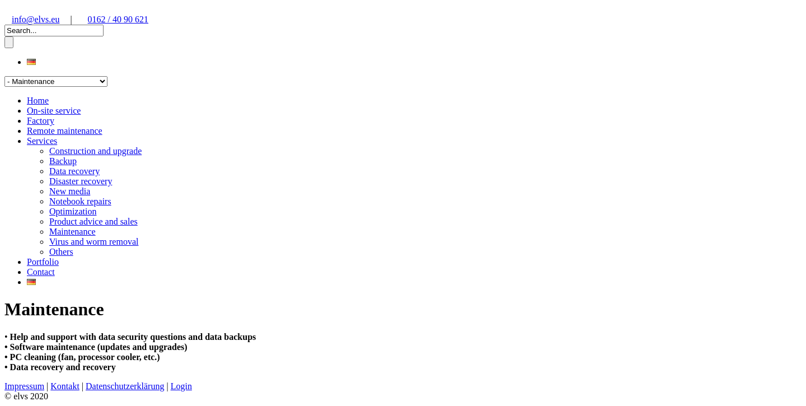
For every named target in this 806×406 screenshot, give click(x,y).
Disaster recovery (80, 181)
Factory (40, 120)
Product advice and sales (93, 221)
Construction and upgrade (95, 151)
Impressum (24, 386)
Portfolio (43, 262)
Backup (63, 161)
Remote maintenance (64, 131)
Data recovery (74, 171)
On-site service (54, 110)
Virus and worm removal (93, 241)
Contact (41, 272)
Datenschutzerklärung (125, 386)
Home (38, 100)
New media (69, 191)
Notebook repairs (80, 201)
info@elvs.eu (35, 19)
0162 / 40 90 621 (118, 19)
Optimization (72, 211)
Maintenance (72, 231)
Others (61, 251)
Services (42, 141)
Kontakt (64, 386)
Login (181, 386)
